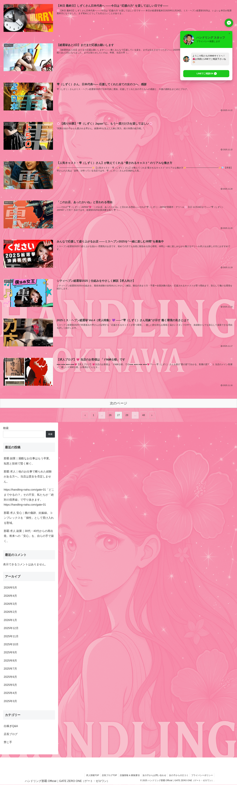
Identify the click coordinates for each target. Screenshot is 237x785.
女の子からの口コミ (178, 775)
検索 (6, 428)
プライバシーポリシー (202, 775)
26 (110, 415)
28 (126, 415)
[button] (204, 73)
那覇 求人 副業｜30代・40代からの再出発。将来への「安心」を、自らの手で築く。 (29, 536)
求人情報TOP (89, 775)
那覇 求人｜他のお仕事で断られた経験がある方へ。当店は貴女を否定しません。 (28, 476)
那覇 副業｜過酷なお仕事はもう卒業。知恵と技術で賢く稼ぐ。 (28, 461)
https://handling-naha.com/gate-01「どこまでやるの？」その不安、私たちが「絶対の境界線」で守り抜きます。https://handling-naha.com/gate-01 (29, 497)
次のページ (118, 403)
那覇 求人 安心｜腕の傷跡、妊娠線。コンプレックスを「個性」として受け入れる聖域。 (29, 518)
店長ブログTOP (107, 775)
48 (143, 415)
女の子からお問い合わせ (153, 775)
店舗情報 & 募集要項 (128, 775)
